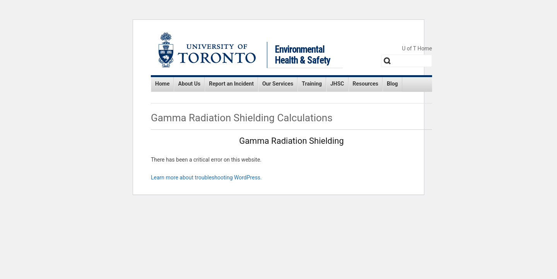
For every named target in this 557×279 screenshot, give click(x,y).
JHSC (337, 84)
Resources (366, 84)
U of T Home (417, 48)
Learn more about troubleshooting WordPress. (206, 177)
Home (162, 84)
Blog (392, 84)
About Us (189, 84)
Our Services (277, 84)
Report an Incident (231, 84)
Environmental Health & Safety (302, 54)
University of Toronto (207, 50)
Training (312, 84)
